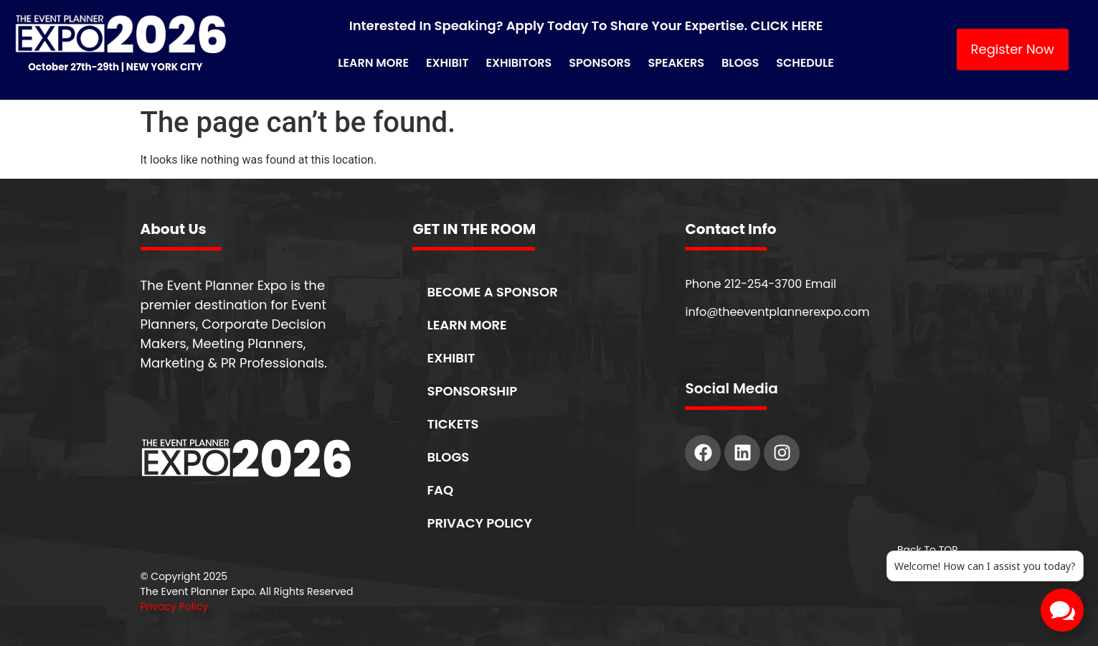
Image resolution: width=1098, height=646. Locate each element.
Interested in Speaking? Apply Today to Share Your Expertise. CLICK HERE (586, 25)
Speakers (676, 63)
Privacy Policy (175, 606)
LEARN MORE (466, 325)
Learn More (373, 63)
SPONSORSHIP (472, 391)
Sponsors (599, 63)
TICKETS (452, 424)
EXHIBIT (451, 358)
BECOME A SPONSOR (492, 292)
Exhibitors (519, 63)
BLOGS (448, 457)
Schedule (805, 63)
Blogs (740, 63)
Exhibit (447, 63)
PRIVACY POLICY (479, 523)
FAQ (440, 490)
